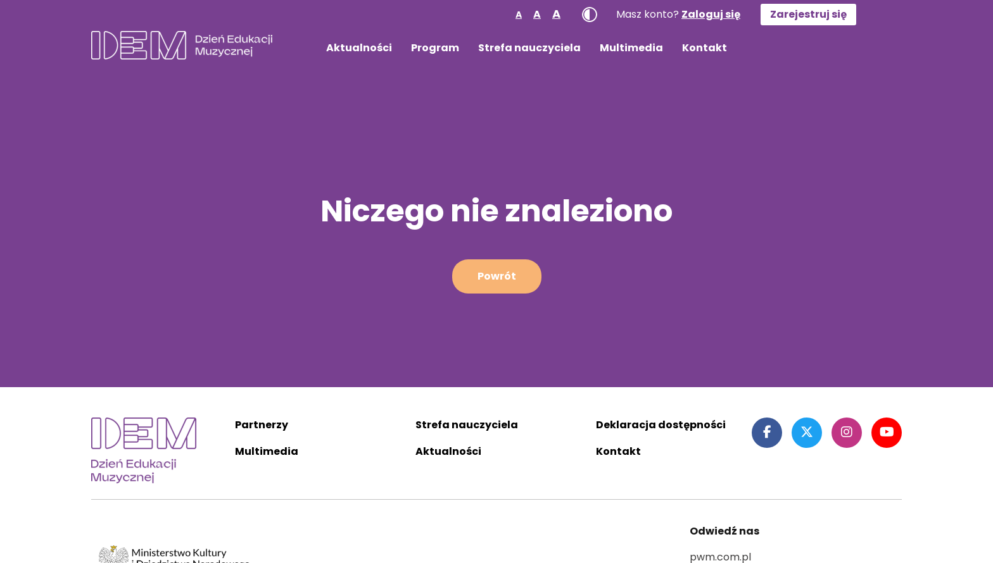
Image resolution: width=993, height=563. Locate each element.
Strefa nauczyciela (529, 48)
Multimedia (631, 48)
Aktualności (359, 48)
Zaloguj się (710, 14)
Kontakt (704, 48)
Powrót (497, 276)
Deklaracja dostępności (661, 425)
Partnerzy (261, 425)
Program (435, 48)
